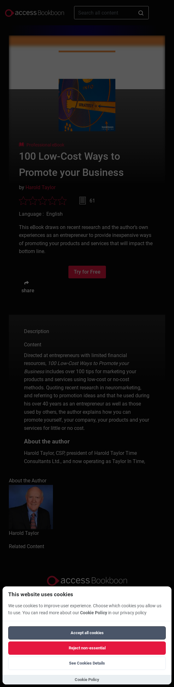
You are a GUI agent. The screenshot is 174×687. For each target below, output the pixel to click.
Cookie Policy (93, 613)
